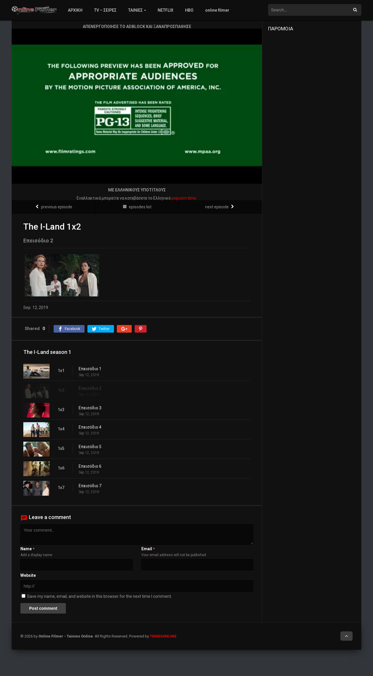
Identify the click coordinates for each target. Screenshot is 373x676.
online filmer (217, 10)
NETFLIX (165, 10)
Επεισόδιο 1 (90, 368)
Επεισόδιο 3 (90, 408)
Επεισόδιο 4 (90, 427)
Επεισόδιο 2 (90, 388)
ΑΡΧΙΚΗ (75, 10)
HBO (189, 10)
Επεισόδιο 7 (90, 485)
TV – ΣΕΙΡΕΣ (105, 10)
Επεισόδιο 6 (90, 466)
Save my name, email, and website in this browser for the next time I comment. (99, 596)
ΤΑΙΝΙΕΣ (135, 10)
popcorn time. (184, 198)
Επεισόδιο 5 (90, 446)
